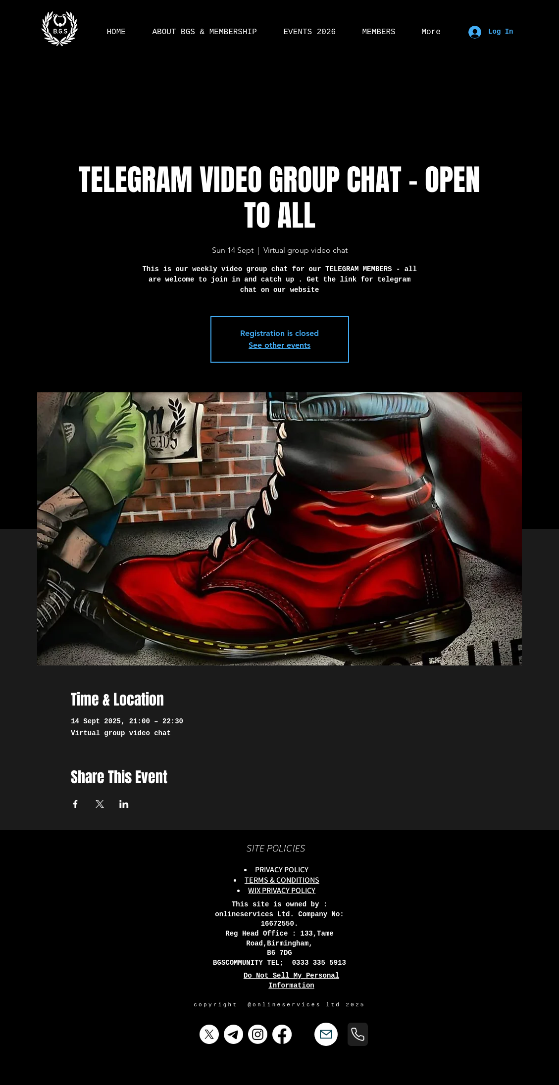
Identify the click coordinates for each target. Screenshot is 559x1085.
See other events (279, 345)
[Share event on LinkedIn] (124, 804)
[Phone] (358, 1034)
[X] (209, 1034)
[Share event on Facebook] (75, 804)
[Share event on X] (99, 804)
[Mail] (326, 1034)
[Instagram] (257, 1034)
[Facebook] (282, 1034)
